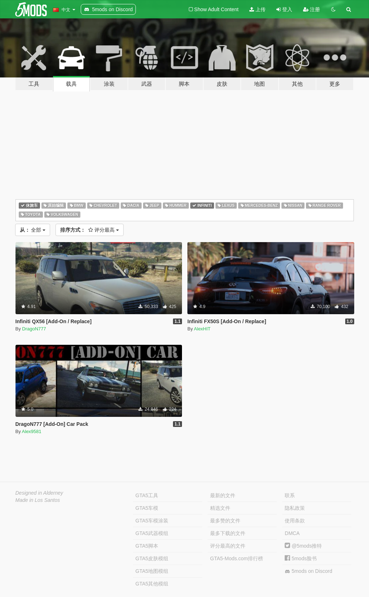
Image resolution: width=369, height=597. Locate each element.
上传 (257, 9)
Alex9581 (31, 431)
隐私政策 (295, 508)
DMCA (292, 533)
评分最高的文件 (227, 546)
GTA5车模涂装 (152, 521)
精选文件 (220, 508)
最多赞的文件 (225, 521)
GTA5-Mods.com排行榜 (236, 558)
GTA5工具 (147, 495)
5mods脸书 (301, 558)
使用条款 (295, 521)
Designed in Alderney (39, 493)
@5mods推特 (303, 546)
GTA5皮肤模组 (152, 558)
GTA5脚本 (147, 546)
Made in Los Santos (37, 500)
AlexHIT (202, 328)
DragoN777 (34, 328)
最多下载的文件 (227, 533)
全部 (33, 230)
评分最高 (89, 230)
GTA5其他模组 (152, 584)
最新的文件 (222, 495)
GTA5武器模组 (152, 533)
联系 (290, 495)
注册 (311, 9)
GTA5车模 (147, 508)
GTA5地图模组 (152, 571)
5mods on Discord (308, 571)
